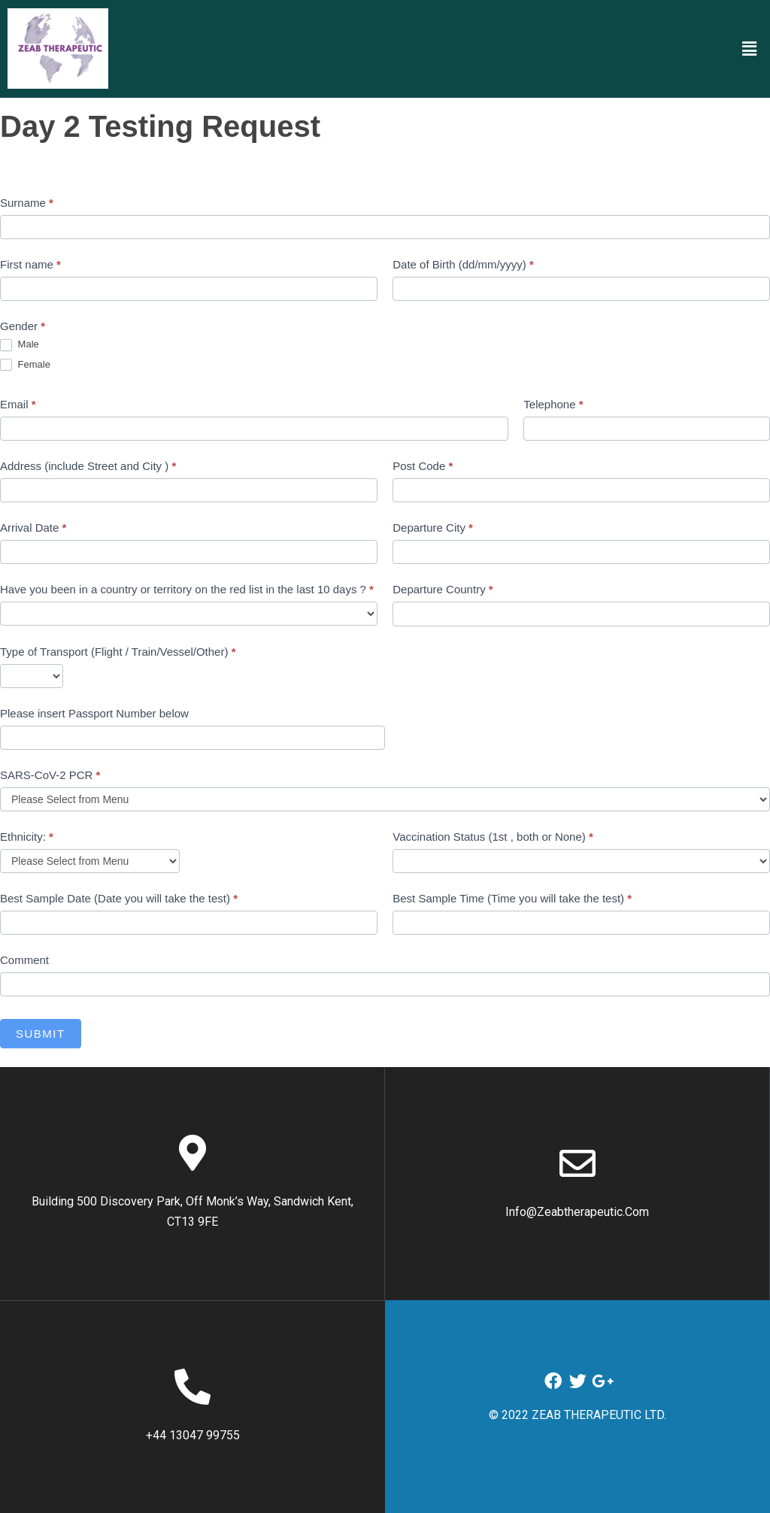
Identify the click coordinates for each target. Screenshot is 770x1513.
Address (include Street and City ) (88, 465)
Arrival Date (33, 527)
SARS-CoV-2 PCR (50, 775)
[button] (749, 48)
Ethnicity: (26, 836)
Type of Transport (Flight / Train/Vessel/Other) (117, 651)
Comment (24, 960)
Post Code (423, 465)
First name (30, 264)
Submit (40, 1033)
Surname (26, 202)
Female (25, 365)
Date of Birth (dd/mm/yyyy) (463, 264)
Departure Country (443, 589)
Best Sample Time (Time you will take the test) (512, 898)
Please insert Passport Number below (94, 713)
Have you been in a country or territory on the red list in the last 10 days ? (187, 589)
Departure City (433, 527)
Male (19, 344)
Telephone (553, 404)
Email (18, 404)
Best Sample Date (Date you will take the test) (119, 898)
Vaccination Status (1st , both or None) (493, 836)
